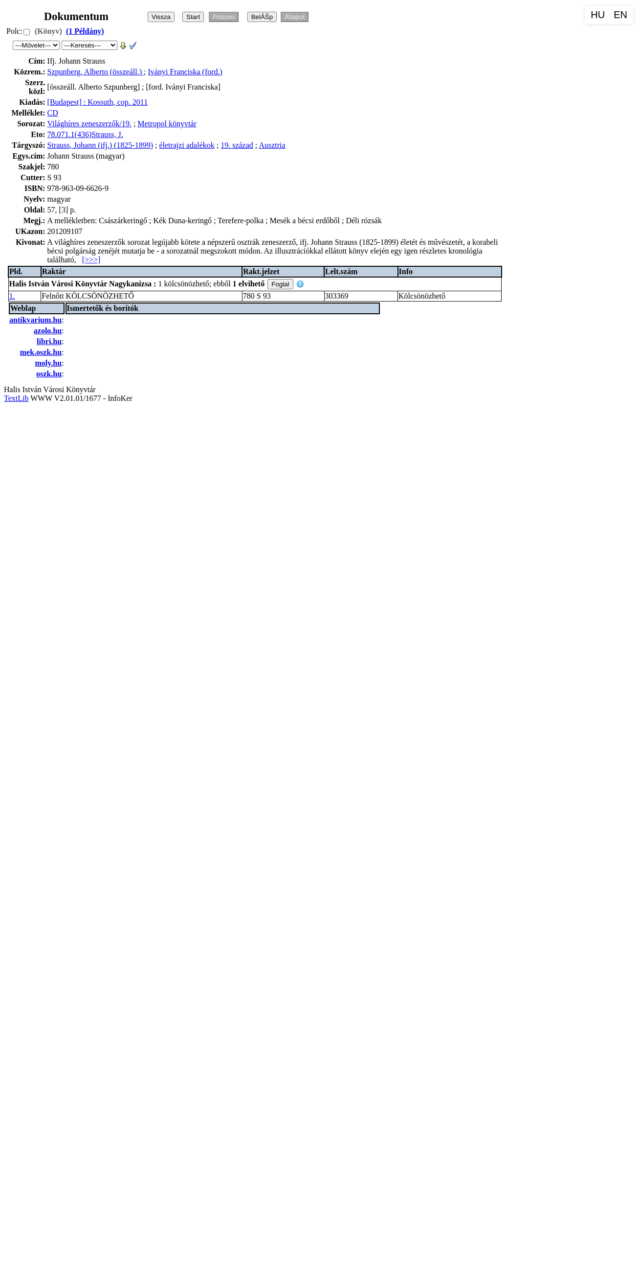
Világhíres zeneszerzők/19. (89, 123)
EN (620, 14)
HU (598, 14)
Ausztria (272, 145)
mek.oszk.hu (41, 352)
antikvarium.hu (35, 320)
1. (12, 296)
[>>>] (91, 260)
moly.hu (48, 363)
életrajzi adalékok (186, 145)
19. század (236, 145)
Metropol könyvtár (166, 123)
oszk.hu (49, 374)
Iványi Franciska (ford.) (185, 72)
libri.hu (49, 341)
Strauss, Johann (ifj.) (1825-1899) (100, 145)
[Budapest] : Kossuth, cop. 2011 (97, 102)
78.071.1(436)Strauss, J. (85, 134)
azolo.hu (48, 331)
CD (52, 113)
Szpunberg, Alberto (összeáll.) (95, 72)
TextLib (16, 398)
